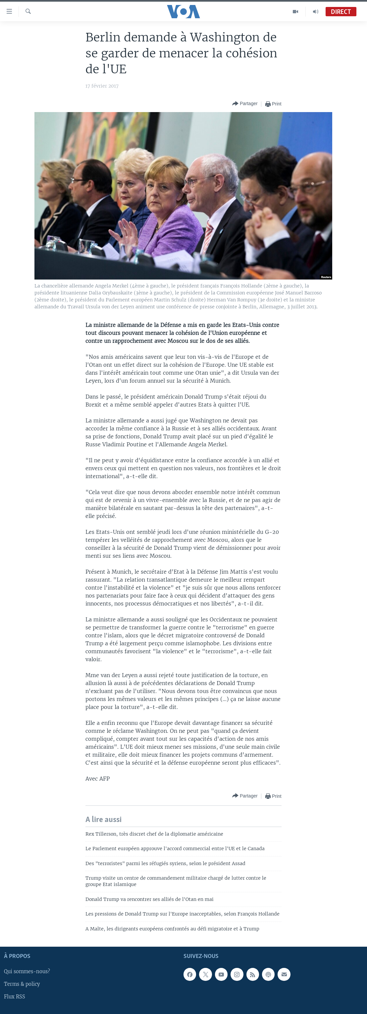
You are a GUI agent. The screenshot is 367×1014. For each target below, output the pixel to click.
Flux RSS (14, 997)
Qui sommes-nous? (27, 972)
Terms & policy (22, 984)
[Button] (245, 104)
